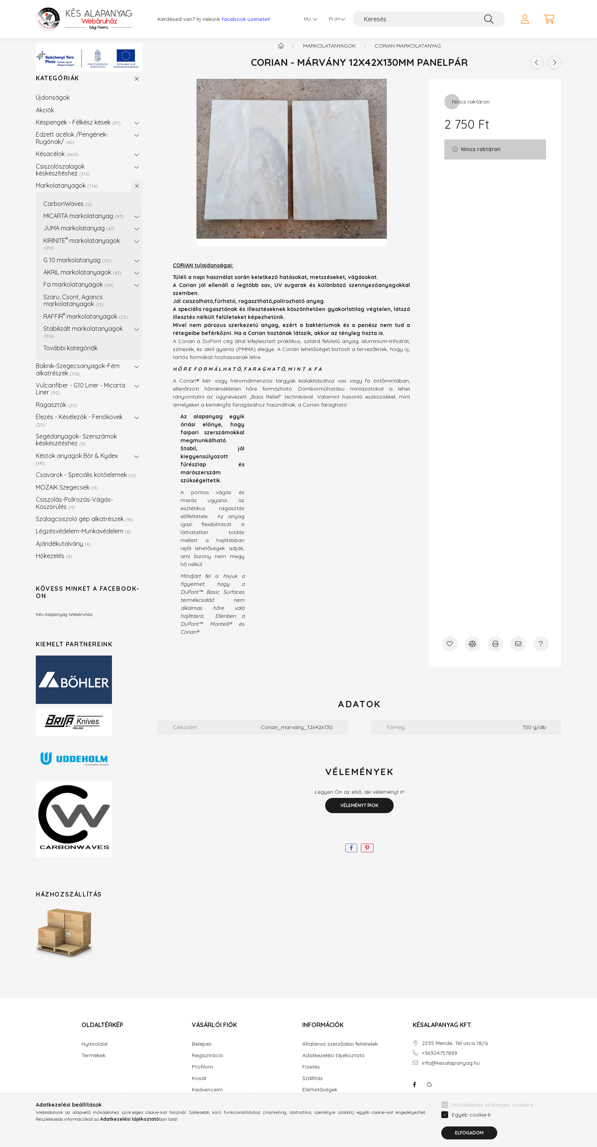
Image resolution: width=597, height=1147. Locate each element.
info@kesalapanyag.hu (451, 1070)
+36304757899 (439, 1061)
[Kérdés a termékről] (541, 651)
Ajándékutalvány (63, 551)
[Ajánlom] (518, 651)
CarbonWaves (67, 211)
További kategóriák (70, 355)
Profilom (202, 1074)
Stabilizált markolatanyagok (83, 339)
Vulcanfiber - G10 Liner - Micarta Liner (80, 396)
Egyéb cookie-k (471, 1114)
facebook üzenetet (245, 19)
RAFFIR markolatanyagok (85, 323)
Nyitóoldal (94, 1051)
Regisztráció (207, 1063)
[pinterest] (367, 855)
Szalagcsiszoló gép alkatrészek (84, 526)
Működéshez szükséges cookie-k (492, 1104)
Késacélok (57, 161)
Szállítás (312, 1086)
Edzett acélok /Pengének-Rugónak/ (72, 145)
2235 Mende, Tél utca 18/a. (455, 1051)
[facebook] (351, 855)
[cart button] (549, 19)
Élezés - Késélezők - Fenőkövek (79, 428)
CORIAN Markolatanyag (408, 53)
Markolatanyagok (67, 193)
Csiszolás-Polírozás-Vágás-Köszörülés (74, 510)
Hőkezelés (54, 563)
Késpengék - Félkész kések (78, 130)
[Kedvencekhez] (449, 651)
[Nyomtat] (495, 651)
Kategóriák (57, 85)
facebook (414, 1092)
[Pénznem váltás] (335, 19)
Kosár (199, 1086)
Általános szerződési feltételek (340, 1051)
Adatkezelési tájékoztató (333, 1063)
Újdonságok (53, 105)
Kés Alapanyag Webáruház (64, 622)
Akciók (45, 117)
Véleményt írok (359, 813)
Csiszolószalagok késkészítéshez (63, 177)
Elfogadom (469, 1133)
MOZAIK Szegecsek (67, 495)
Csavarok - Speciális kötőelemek (86, 482)
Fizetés (311, 1074)
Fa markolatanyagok (78, 292)
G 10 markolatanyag (77, 267)
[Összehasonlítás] (472, 651)
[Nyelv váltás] (309, 19)
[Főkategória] (281, 53)
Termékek (93, 1063)
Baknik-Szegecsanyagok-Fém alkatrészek (78, 377)
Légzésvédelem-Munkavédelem (83, 538)
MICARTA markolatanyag (83, 223)
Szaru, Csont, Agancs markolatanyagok (73, 308)
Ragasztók (56, 412)
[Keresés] (429, 19)
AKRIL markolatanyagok (82, 280)
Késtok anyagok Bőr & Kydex (77, 466)
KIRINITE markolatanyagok (81, 251)
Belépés (202, 1051)
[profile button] (524, 19)
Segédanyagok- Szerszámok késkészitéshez (76, 447)
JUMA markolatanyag (79, 235)
